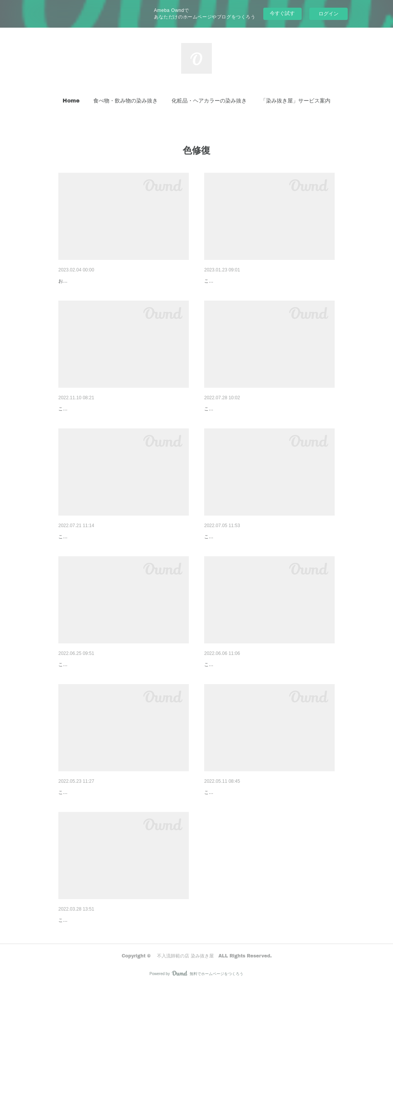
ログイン (329, 14)
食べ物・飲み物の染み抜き (125, 100)
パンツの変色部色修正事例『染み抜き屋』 (255, 724)
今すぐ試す (282, 13)
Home (71, 100)
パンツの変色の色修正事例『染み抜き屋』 (109, 724)
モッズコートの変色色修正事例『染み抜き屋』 (260, 281)
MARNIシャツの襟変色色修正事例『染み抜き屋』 (118, 428)
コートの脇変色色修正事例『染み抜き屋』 (255, 872)
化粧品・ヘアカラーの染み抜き (209, 100)
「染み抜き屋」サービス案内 (295, 100)
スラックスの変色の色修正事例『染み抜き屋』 (114, 1019)
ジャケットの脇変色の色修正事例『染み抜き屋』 (117, 872)
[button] (71, 100)
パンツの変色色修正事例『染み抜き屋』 (252, 576)
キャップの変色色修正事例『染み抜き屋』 (109, 576)
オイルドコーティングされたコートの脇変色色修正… (122, 281)
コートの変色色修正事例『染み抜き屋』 (252, 428)
